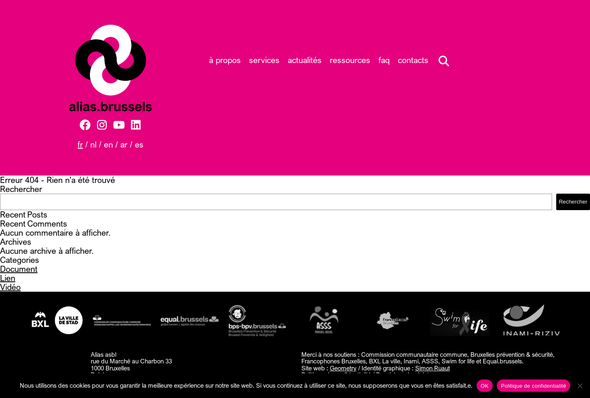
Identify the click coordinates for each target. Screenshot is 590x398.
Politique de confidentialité (533, 386)
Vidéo (10, 287)
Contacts (413, 60)
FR (80, 144)
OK (485, 386)
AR (123, 144)
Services (264, 60)
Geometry (343, 368)
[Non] (580, 386)
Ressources (350, 60)
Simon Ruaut (432, 368)
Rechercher (21, 189)
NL (93, 144)
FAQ (384, 60)
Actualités (305, 60)
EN (108, 144)
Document (19, 269)
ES (139, 144)
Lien (7, 278)
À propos (225, 60)
